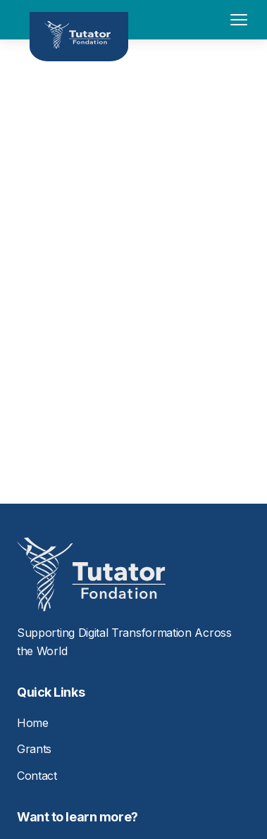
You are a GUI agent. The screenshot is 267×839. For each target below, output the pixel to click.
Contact (37, 776)
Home (33, 723)
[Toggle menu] (239, 19)
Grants (34, 749)
